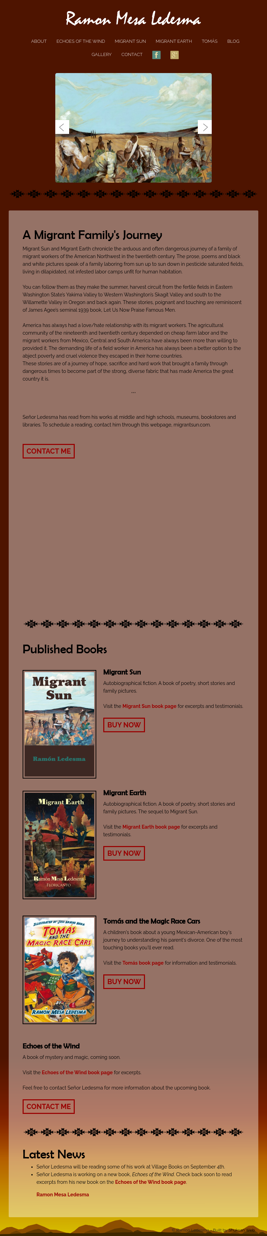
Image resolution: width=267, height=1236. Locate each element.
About (39, 41)
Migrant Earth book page (151, 827)
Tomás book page (142, 963)
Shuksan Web (241, 1230)
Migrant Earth (174, 41)
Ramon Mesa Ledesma (63, 1194)
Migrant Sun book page (149, 706)
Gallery (102, 54)
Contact (132, 54)
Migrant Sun (130, 41)
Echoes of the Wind (81, 41)
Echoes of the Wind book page (77, 1072)
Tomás (209, 41)
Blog (233, 41)
